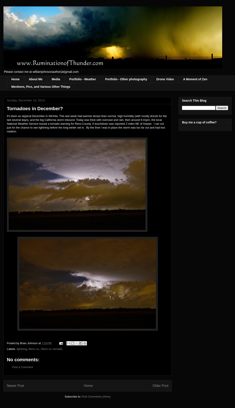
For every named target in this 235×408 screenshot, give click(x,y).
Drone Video (165, 79)
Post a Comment (22, 367)
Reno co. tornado (52, 349)
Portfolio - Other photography (126, 79)
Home (15, 79)
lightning (22, 349)
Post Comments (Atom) (96, 396)
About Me (36, 79)
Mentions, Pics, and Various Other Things (40, 86)
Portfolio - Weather (82, 79)
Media (56, 79)
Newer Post (15, 386)
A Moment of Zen (195, 79)
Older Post (160, 386)
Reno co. (34, 349)
